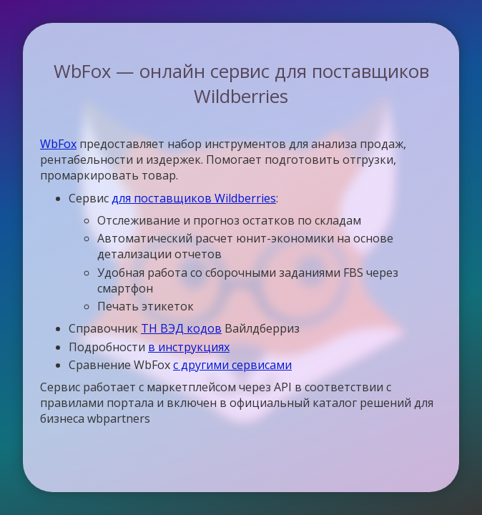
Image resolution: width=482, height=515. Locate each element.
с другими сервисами (232, 365)
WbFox (58, 144)
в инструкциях (189, 347)
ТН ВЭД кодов (181, 328)
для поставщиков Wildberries (194, 198)
